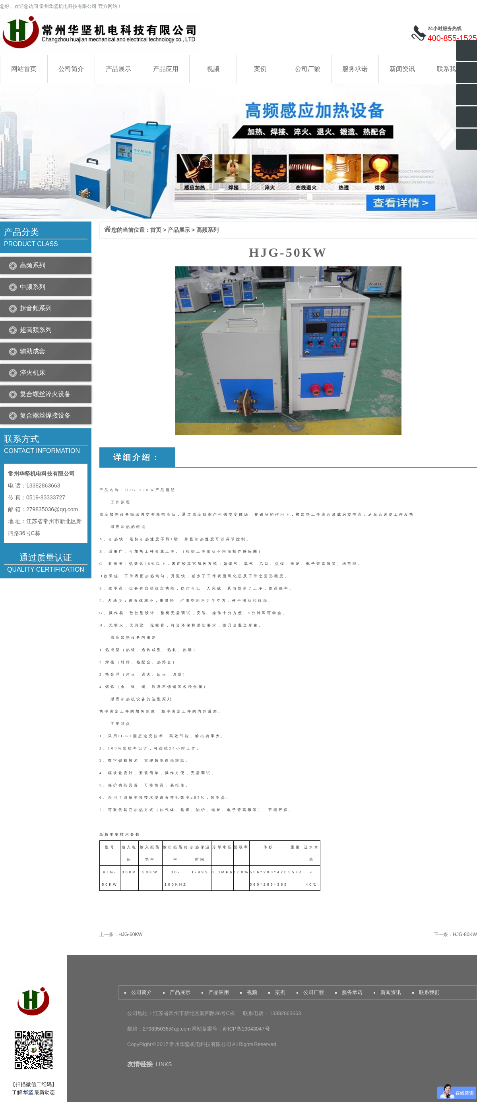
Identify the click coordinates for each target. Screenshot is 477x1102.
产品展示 (118, 69)
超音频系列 (36, 308)
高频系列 (32, 265)
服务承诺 (355, 69)
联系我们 (449, 69)
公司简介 (71, 69)
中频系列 (32, 286)
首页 (155, 230)
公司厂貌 (307, 69)
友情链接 (140, 1064)
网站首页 (24, 69)
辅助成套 (32, 351)
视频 (213, 69)
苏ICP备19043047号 (246, 1029)
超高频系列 (36, 329)
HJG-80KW (465, 934)
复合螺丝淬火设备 (45, 394)
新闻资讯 (402, 69)
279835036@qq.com (167, 1029)
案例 (260, 69)
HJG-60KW (130, 934)
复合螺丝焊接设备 (45, 415)
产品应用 (165, 69)
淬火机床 (32, 372)
